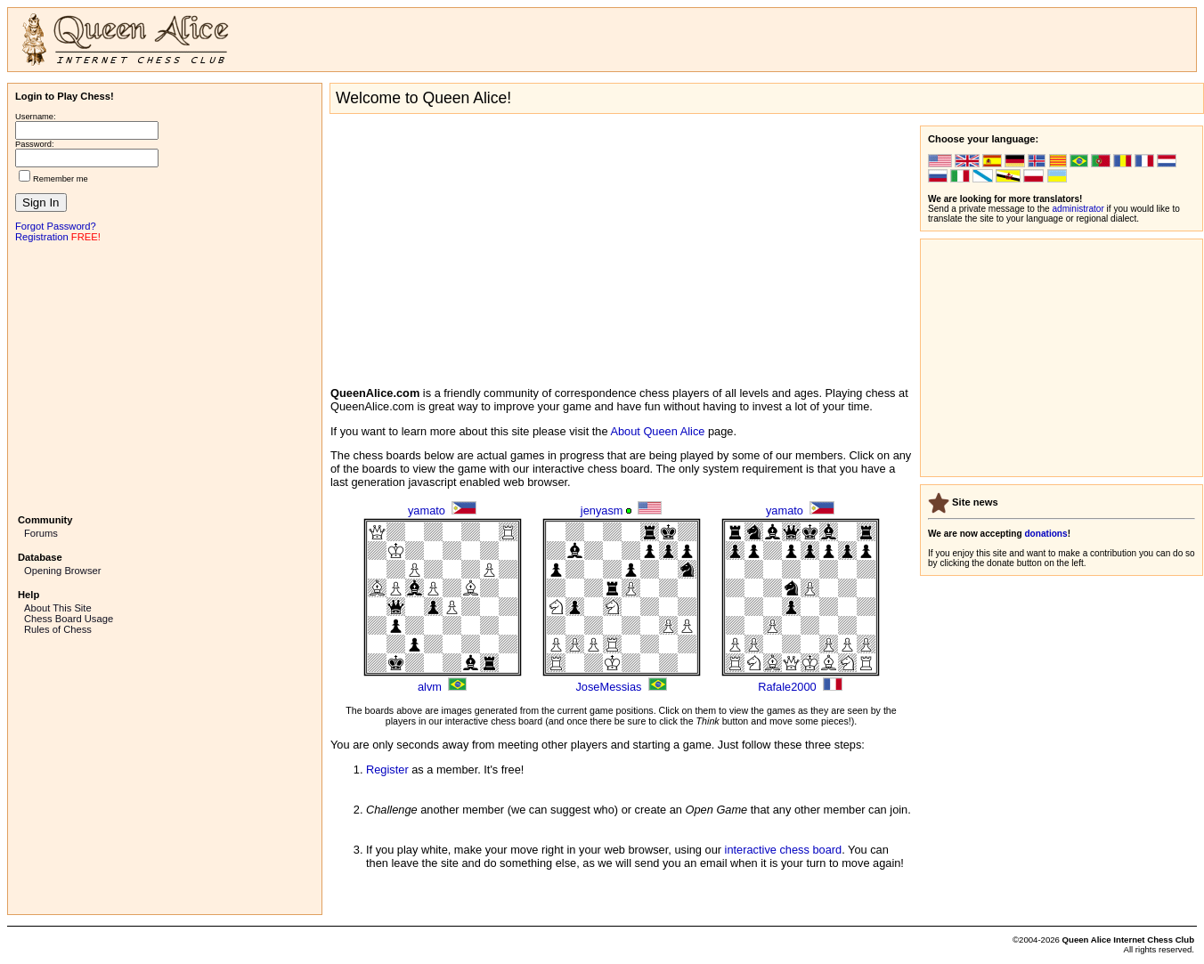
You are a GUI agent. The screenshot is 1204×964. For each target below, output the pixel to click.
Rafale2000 (787, 686)
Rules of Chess (58, 629)
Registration (42, 236)
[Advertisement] (164, 376)
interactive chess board (783, 849)
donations (1045, 534)
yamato (426, 510)
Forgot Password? (55, 226)
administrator (1078, 209)
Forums (41, 533)
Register (387, 769)
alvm (430, 686)
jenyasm (602, 510)
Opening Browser (62, 570)
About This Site (58, 608)
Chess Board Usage (68, 618)
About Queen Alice (657, 431)
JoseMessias (608, 686)
